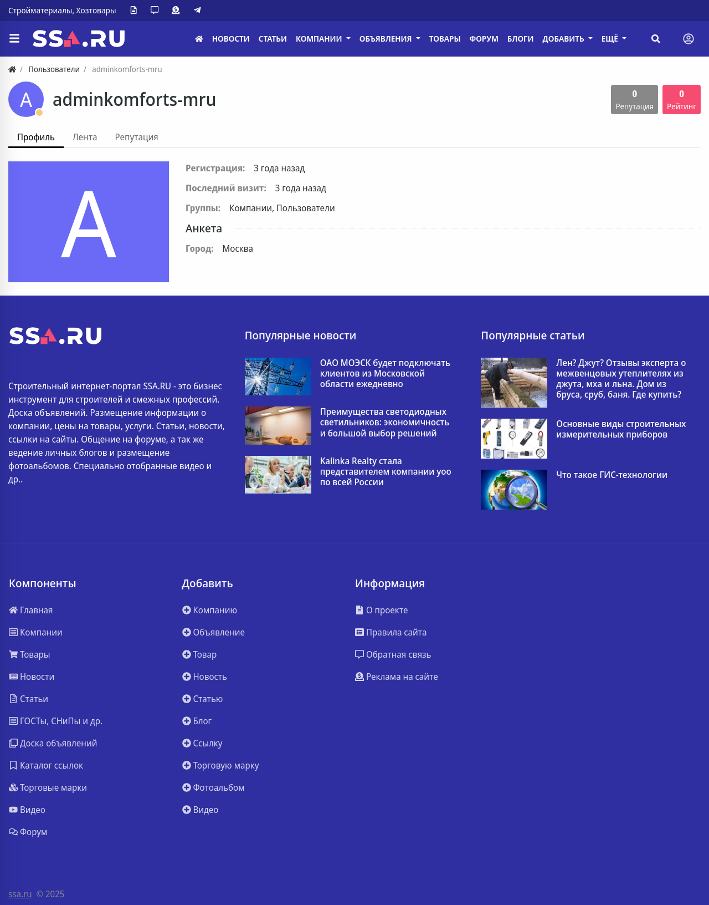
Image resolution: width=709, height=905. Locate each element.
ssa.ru (20, 894)
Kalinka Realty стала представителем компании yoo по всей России (385, 472)
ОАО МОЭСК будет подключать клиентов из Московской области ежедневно (385, 374)
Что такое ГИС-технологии (611, 475)
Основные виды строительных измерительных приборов (621, 429)
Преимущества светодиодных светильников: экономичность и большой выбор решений (384, 422)
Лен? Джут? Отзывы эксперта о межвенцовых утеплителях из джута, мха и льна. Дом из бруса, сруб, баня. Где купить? (621, 379)
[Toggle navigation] (688, 39)
